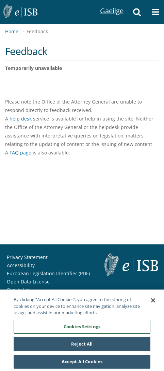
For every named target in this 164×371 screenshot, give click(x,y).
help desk (21, 118)
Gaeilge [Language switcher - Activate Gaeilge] (108, 3)
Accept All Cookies (82, 363)
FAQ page (20, 152)
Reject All (82, 345)
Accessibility (21, 265)
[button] (137, 12)
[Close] (153, 301)
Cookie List (19, 289)
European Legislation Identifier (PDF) (48, 273)
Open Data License (28, 281)
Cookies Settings (82, 327)
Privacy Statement (27, 257)
